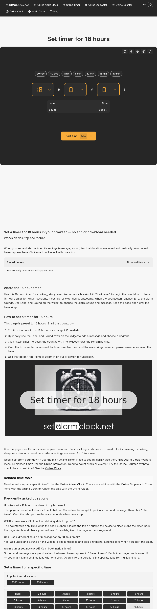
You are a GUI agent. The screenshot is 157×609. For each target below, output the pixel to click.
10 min (90, 73)
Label (52, 103)
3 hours (66, 593)
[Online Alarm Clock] (46, 5)
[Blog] (54, 12)
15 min (103, 73)
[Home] (17, 5)
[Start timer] (78, 136)
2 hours (42, 593)
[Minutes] (71, 89)
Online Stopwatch (55, 464)
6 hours (139, 593)
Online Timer (67, 459)
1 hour (18, 593)
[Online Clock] (14, 12)
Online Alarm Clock (127, 459)
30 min (116, 73)
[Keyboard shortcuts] (125, 51)
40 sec (54, 73)
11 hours (115, 600)
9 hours (66, 600)
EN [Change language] (144, 4)
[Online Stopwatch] (96, 5)
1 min (66, 73)
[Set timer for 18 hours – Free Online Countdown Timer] (78, 398)
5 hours (115, 593)
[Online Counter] (122, 5)
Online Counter (128, 464)
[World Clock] (36, 12)
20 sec (41, 73)
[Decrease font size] (137, 51)
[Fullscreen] (150, 51)
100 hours (42, 582)
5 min (78, 73)
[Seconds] (104, 89)
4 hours (90, 593)
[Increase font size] (143, 51)
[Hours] (38, 89)
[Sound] (78, 110)
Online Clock (53, 468)
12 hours (138, 600)
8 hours (42, 600)
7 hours (18, 600)
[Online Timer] (71, 5)
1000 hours (18, 582)
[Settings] (150, 4)
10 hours (90, 600)
